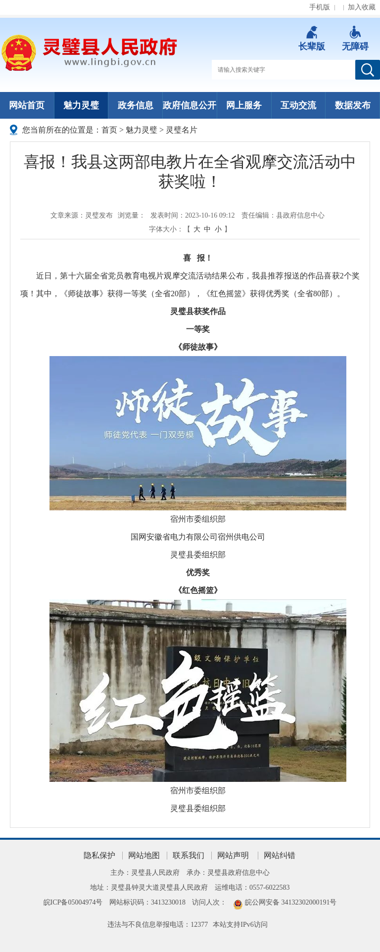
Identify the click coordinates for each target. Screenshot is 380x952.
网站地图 (144, 855)
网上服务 (244, 105)
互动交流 (298, 105)
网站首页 (27, 105)
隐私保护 (99, 855)
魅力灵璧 (81, 105)
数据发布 (353, 105)
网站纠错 (279, 855)
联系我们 (188, 855)
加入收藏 (362, 7)
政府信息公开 (189, 105)
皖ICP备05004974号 (73, 902)
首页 (109, 130)
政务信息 (135, 105)
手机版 (319, 7)
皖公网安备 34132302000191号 (291, 902)
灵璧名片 (181, 130)
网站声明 (233, 855)
